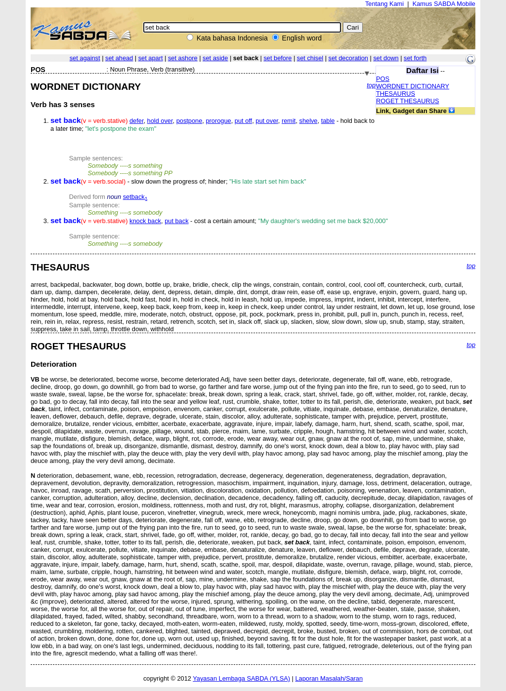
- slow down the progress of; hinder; (178, 181)
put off (243, 120)
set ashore (183, 58)
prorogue (218, 120)
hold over (160, 120)
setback (135, 196)
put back (176, 221)
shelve (308, 120)
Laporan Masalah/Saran (329, 678)
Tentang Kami (384, 3)
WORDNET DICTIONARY (412, 86)
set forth (415, 58)
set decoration (348, 58)
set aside (215, 58)
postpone (189, 120)
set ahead (119, 58)
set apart (150, 58)
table (328, 120)
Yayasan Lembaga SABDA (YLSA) (241, 678)
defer (136, 120)
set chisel (310, 58)
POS (382, 78)
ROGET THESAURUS (407, 101)
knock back (145, 221)
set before (277, 58)
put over (266, 120)
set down (385, 58)
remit (288, 120)
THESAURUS (395, 93)
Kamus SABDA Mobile (444, 3)
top (371, 85)
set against (85, 58)
